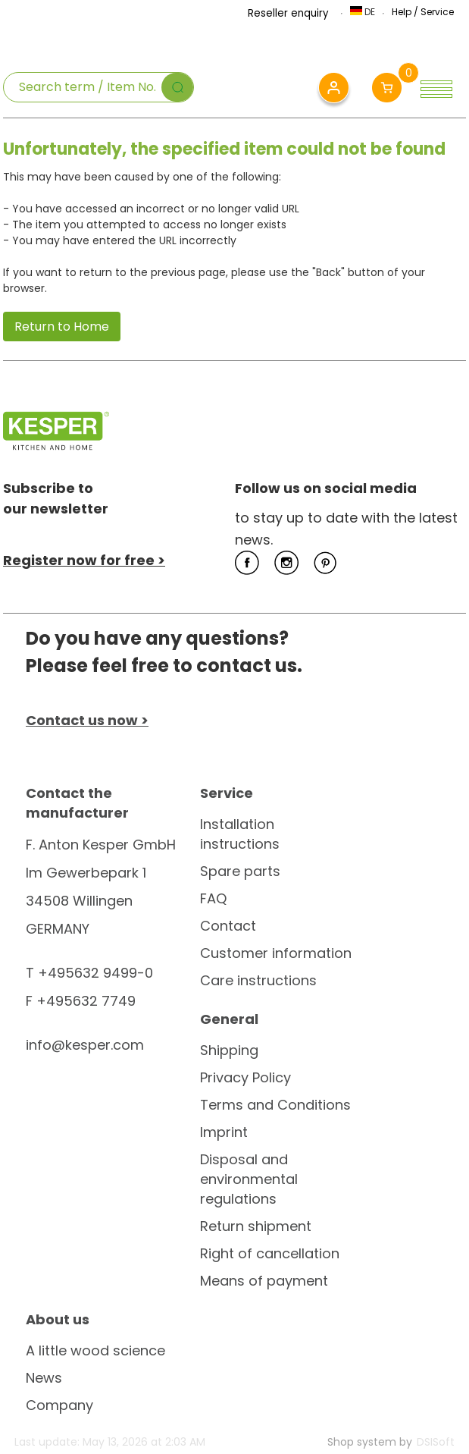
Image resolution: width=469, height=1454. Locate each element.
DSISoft (436, 1441)
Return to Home (61, 326)
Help (401, 11)
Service (437, 11)
